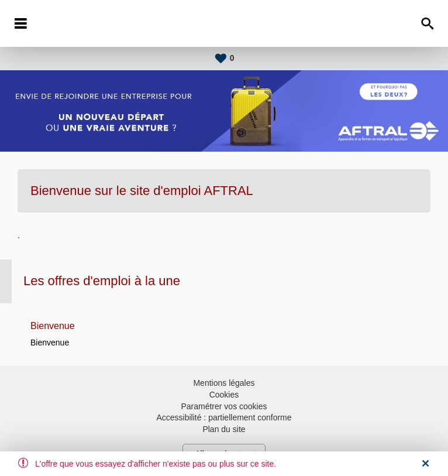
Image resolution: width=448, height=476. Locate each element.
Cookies (224, 394)
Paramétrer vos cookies (224, 406)
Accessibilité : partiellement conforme (223, 417)
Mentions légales (223, 383)
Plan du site (223, 429)
